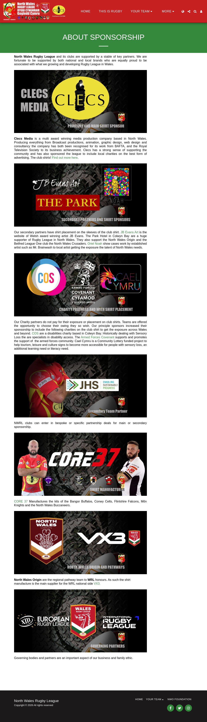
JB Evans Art (129, 232)
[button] (142, 11)
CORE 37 (21, 501)
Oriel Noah (95, 243)
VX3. (97, 583)
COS (35, 333)
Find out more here (65, 157)
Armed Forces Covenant (97, 337)
